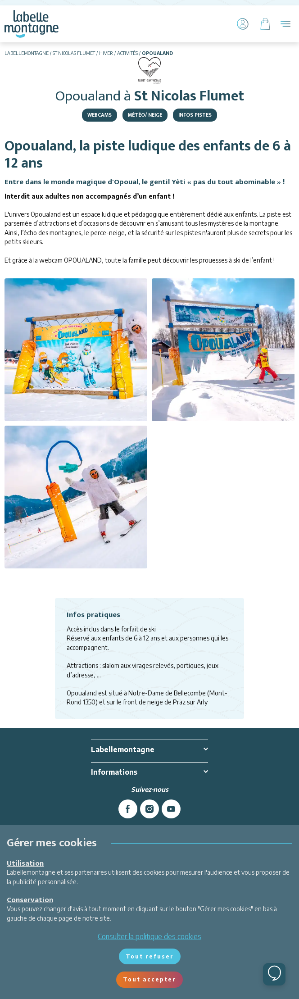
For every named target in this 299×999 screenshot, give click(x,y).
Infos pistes (195, 114)
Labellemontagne (27, 53)
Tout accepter (149, 979)
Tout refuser (150, 956)
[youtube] (171, 808)
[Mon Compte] (243, 24)
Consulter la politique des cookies (149, 936)
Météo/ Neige (145, 114)
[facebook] (127, 808)
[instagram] (149, 808)
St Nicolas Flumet (74, 53)
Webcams (99, 114)
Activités (127, 53)
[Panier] (265, 24)
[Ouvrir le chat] (274, 974)
